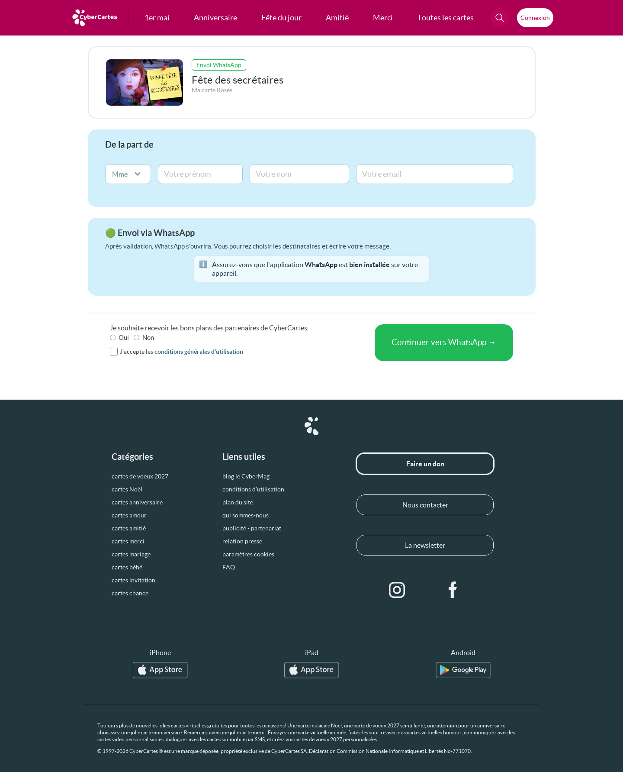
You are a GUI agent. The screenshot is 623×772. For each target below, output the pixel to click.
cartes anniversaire (137, 502)
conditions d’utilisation (253, 489)
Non (148, 337)
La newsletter (425, 545)
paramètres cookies (248, 554)
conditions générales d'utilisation (198, 351)
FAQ (228, 567)
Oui (124, 337)
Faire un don (425, 464)
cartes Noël (127, 489)
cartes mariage (131, 554)
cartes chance (130, 593)
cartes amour (129, 515)
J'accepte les (181, 351)
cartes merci (128, 541)
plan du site (237, 502)
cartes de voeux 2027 (140, 476)
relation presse (242, 541)
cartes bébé (127, 567)
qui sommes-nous (245, 515)
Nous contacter (425, 505)
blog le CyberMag (246, 476)
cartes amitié (129, 528)
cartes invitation (133, 580)
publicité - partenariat (251, 528)
